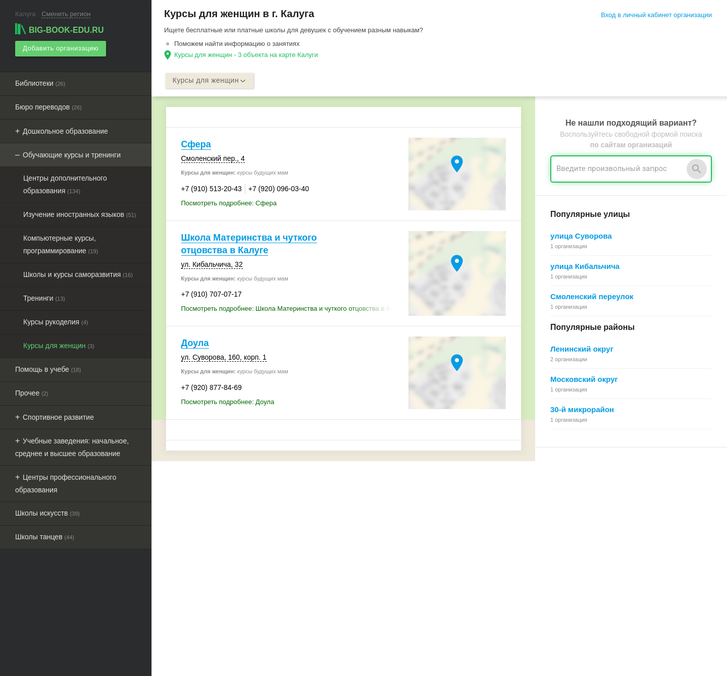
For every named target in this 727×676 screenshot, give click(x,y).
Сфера (196, 145)
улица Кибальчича (584, 266)
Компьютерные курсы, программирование (60, 244)
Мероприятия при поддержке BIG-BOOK (225, 581)
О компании (368, 546)
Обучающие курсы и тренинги (72, 154)
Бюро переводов (48, 106)
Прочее (31, 392)
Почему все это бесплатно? (578, 512)
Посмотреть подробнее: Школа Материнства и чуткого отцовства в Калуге (292, 309)
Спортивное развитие (58, 417)
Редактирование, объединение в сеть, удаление (609, 569)
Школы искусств (47, 513)
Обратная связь (374, 524)
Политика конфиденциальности (398, 569)
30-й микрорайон (582, 410)
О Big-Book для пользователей (397, 501)
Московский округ (584, 379)
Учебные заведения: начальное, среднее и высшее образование (72, 446)
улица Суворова (581, 236)
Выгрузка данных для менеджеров (221, 570)
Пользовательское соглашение (397, 557)
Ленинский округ (581, 349)
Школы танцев (44, 536)
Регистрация (555, 501)
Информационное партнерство (397, 535)
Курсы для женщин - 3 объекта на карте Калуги (246, 55)
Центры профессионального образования (65, 483)
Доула (195, 344)
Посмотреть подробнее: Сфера (229, 203)
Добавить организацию (60, 48)
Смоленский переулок (592, 297)
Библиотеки (40, 83)
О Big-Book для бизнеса (386, 512)
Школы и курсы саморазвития (78, 274)
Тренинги (44, 298)
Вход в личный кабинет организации (656, 15)
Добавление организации (574, 557)
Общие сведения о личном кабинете (592, 524)
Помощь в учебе (48, 369)
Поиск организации (565, 535)
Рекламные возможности (205, 558)
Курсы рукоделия (55, 321)
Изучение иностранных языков (79, 214)
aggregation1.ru (335, 664)
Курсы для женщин (58, 345)
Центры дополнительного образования (65, 184)
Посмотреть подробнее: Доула (228, 402)
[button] (503, 653)
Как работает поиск (565, 546)
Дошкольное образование (65, 131)
